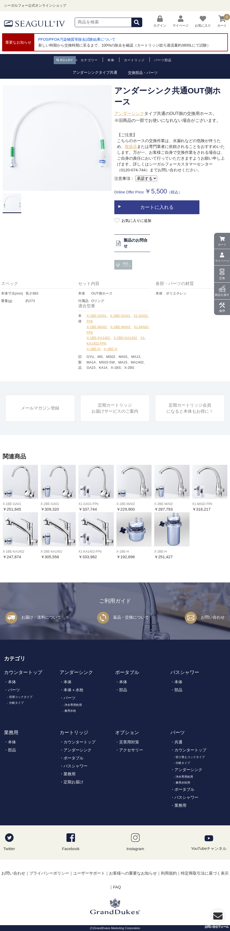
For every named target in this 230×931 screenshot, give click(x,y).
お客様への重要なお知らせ (133, 873)
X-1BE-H (93, 349)
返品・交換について (131, 617)
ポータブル (127, 672)
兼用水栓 (70, 710)
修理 (222, 310)
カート (222, 244)
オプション (127, 732)
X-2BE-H (110, 349)
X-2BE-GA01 (120, 316)
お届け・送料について (41, 617)
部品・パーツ (123, 265)
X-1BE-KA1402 (98, 338)
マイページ (222, 260)
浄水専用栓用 (73, 704)
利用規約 (169, 873)
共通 (178, 742)
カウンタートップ (23, 672)
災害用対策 (129, 742)
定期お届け (73, 782)
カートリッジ (74, 732)
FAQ (117, 887)
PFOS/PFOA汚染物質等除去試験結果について (76, 39)
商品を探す (222, 294)
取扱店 (131, 146)
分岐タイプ (16, 702)
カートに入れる (157, 207)
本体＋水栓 (73, 690)
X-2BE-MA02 (120, 327)
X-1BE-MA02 (97, 327)
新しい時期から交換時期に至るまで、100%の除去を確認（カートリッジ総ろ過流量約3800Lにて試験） (124, 45)
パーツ (14, 690)
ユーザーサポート (89, 873)
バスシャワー (184, 672)
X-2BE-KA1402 (125, 338)
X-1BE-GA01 (97, 316)
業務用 (11, 732)
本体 (12, 682)
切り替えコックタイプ (190, 757)
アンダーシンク (129, 113)
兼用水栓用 (182, 782)
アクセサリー (131, 750)
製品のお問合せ (132, 243)
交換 (222, 278)
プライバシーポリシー (49, 873)
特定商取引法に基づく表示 (205, 873)
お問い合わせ (213, 617)
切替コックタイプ (20, 696)
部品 (123, 690)
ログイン (159, 21)
